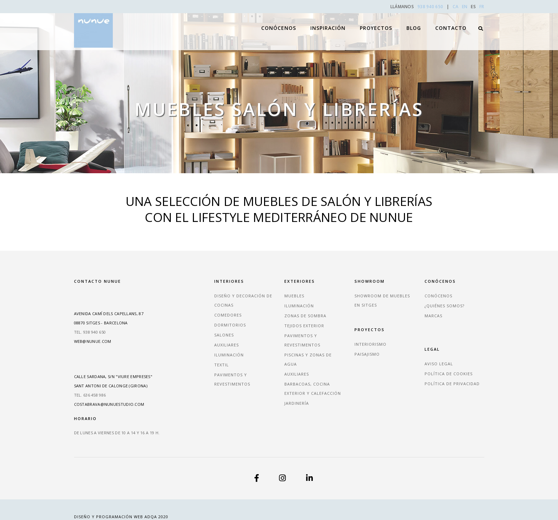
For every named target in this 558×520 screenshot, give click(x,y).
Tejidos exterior (304, 325)
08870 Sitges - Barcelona (101, 322)
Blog (413, 21)
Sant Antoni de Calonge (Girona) (110, 385)
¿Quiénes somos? (444, 305)
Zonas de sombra (305, 315)
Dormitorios (230, 325)
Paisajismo (367, 354)
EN (465, 7)
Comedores (228, 315)
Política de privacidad (452, 383)
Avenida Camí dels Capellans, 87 (108, 313)
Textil (221, 364)
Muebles (294, 295)
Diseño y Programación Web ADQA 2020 (121, 516)
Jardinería (296, 403)
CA (455, 7)
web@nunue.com (92, 341)
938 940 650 (430, 7)
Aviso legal (439, 363)
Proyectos (376, 21)
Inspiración (328, 21)
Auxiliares (226, 344)
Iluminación (229, 354)
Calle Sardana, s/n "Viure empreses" (113, 376)
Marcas (433, 315)
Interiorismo (370, 344)
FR (481, 7)
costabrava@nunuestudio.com (109, 404)
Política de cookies (449, 373)
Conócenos (278, 21)
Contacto (451, 21)
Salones (224, 335)
